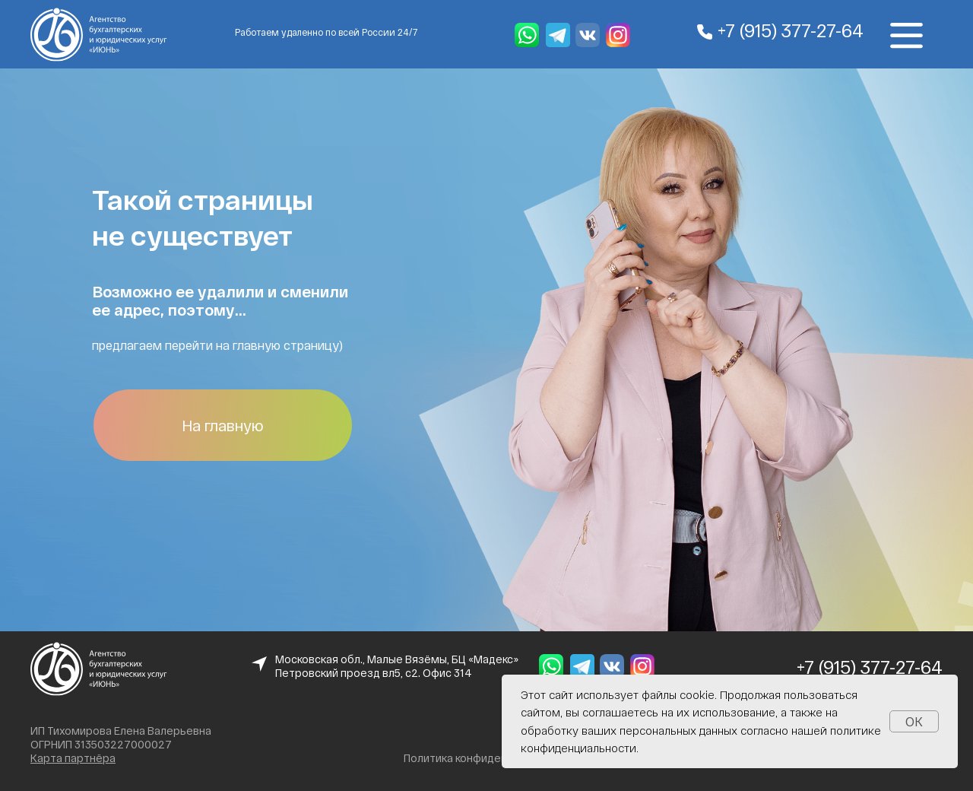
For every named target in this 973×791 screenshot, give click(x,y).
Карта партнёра (73, 757)
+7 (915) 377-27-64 (791, 30)
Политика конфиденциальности (486, 757)
